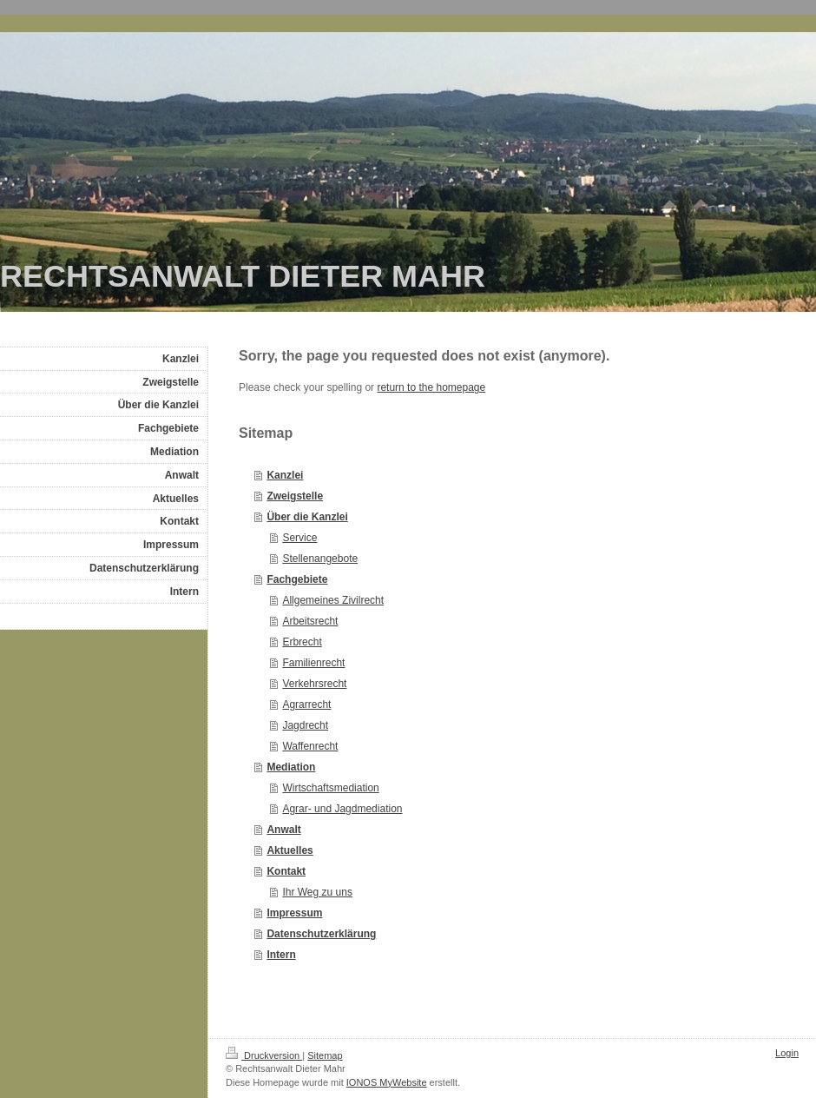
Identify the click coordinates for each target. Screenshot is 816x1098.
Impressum (294, 913)
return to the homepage (431, 387)
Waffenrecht (310, 746)
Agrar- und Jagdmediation (342, 809)
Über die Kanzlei (307, 517)
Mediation (291, 767)
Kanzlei (285, 475)
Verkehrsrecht (314, 684)
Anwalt (283, 830)
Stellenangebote (320, 558)
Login (787, 1053)
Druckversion (264, 1055)
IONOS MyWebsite (386, 1082)
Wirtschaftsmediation (330, 788)
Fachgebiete (297, 579)
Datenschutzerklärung (321, 934)
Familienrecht (313, 663)
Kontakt (286, 871)
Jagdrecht (305, 725)
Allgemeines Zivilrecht (333, 600)
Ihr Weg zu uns (317, 892)
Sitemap (324, 1055)
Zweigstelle (295, 496)
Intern (281, 955)
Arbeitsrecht (310, 621)
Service (299, 538)
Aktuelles (290, 850)
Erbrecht (301, 642)
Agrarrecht (306, 704)
